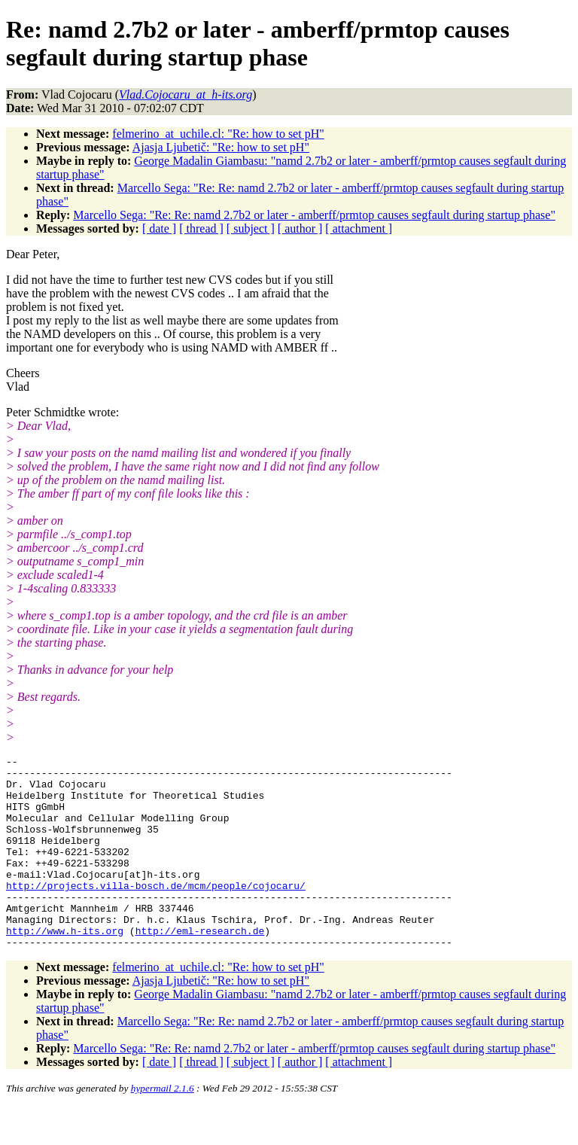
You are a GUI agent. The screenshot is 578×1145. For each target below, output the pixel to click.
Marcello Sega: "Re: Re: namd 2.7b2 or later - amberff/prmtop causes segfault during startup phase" (314, 215)
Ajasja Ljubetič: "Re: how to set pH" (220, 147)
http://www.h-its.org (64, 966)
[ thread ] (201, 228)
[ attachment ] (358, 228)
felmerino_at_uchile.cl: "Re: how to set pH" (218, 133)
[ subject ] (251, 228)
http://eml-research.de (200, 966)
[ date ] (159, 228)
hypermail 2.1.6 (162, 1126)
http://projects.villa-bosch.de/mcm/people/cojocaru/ (156, 912)
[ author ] (300, 228)
